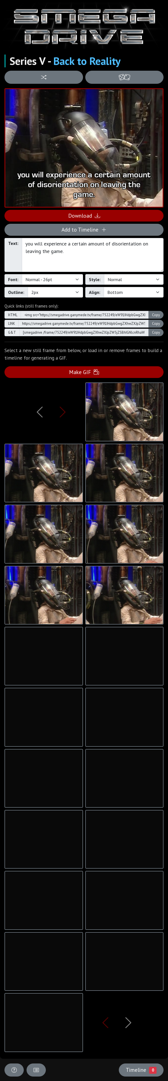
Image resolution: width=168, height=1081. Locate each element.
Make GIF (84, 371)
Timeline (141, 1069)
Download (84, 215)
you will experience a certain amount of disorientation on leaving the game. (93, 255)
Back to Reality (86, 61)
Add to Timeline (84, 229)
